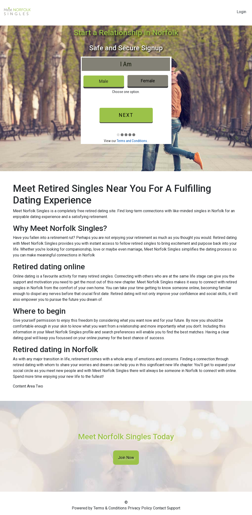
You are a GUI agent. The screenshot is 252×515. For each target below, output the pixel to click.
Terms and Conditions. (132, 141)
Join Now (126, 457)
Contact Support (166, 508)
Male (103, 81)
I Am (126, 64)
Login (241, 11)
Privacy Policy (140, 508)
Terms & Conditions (110, 508)
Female (148, 80)
